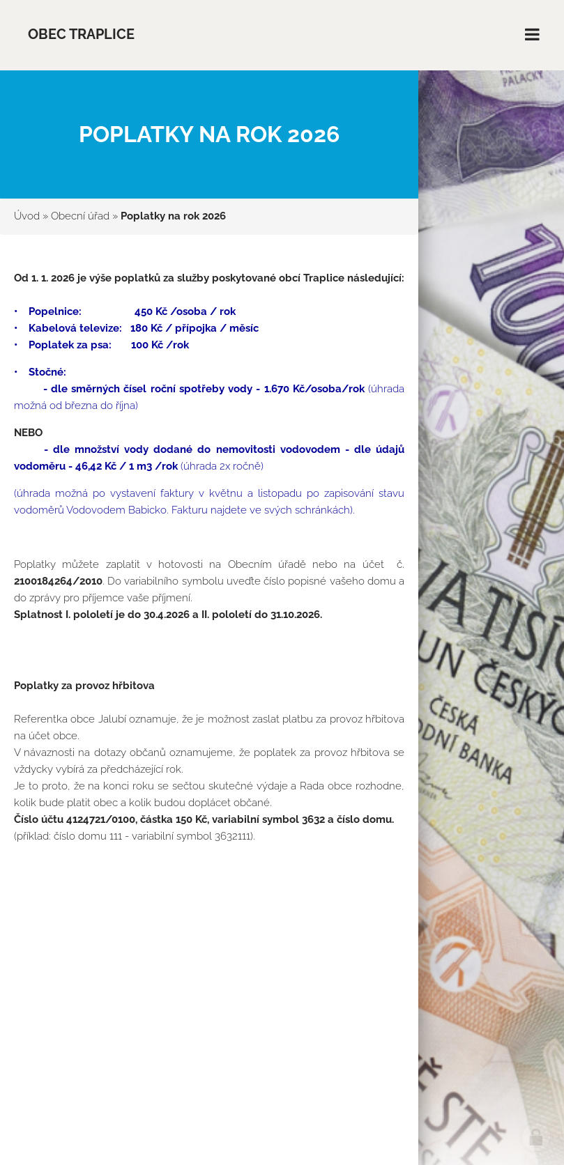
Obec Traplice (81, 34)
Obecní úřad (80, 216)
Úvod (27, 216)
